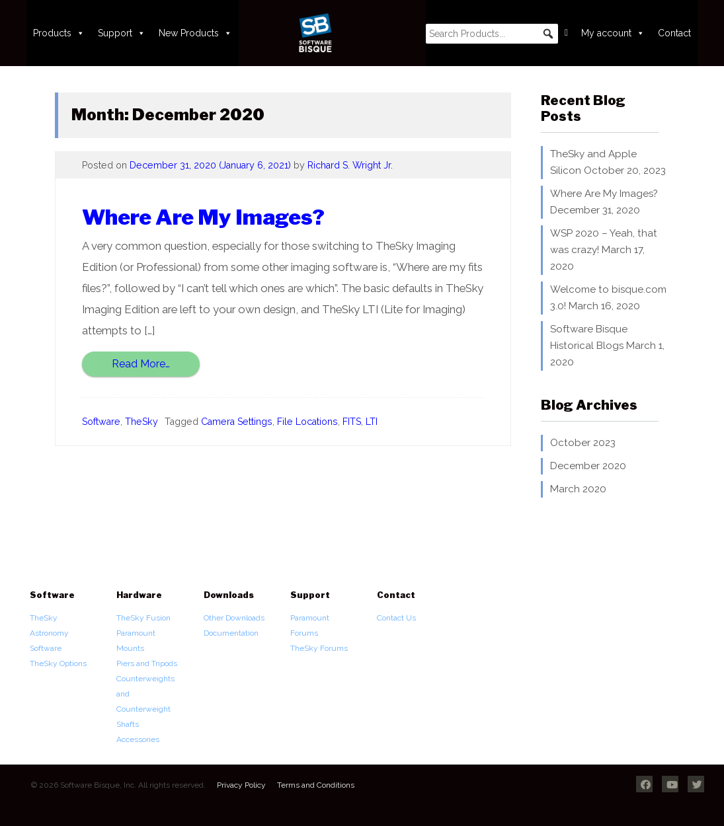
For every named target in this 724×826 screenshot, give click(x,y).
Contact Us (396, 617)
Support (121, 33)
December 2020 (588, 466)
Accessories (137, 739)
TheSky (141, 421)
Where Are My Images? (203, 217)
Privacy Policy (241, 785)
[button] (548, 34)
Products (59, 33)
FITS (351, 421)
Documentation (231, 633)
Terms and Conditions (315, 785)
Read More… (141, 363)
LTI (372, 421)
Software (101, 421)
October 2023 (583, 443)
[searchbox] (492, 34)
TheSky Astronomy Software (49, 633)
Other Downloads (234, 617)
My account (613, 33)
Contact (674, 33)
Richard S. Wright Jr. (350, 165)
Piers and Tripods (146, 663)
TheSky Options (58, 663)
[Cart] (566, 33)
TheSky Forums (319, 648)
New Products (195, 33)
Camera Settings (236, 421)
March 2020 (578, 489)
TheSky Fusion (143, 617)
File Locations (307, 421)
